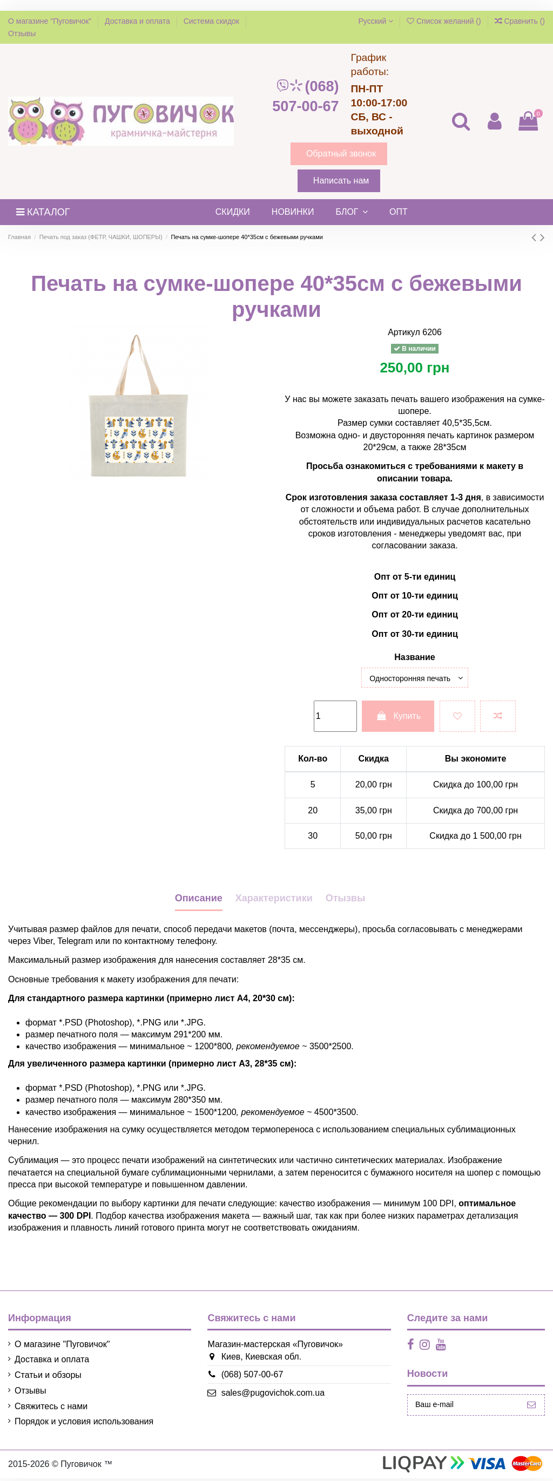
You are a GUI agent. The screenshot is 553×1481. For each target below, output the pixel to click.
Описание (198, 900)
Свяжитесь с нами (51, 1409)
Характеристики (274, 900)
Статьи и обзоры (48, 1377)
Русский (375, 21)
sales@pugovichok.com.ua (265, 1395)
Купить (398, 718)
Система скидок (212, 21)
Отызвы (346, 900)
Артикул (404, 332)
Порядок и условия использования (84, 1424)
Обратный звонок (341, 153)
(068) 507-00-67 (305, 96)
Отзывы (22, 33)
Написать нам (341, 180)
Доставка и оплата (138, 21)
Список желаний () (445, 21)
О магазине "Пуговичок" (50, 21)
